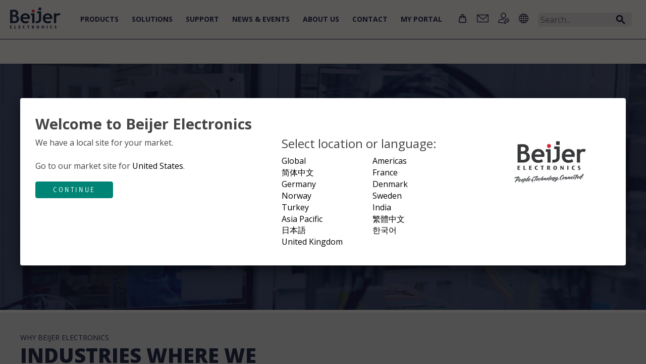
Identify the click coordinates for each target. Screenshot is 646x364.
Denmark (390, 184)
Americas (389, 160)
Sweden (387, 195)
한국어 (384, 230)
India (381, 207)
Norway (296, 195)
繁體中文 (388, 218)
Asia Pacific (302, 218)
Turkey (295, 207)
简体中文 (298, 172)
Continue (74, 190)
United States (157, 165)
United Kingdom (312, 241)
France (385, 172)
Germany (299, 184)
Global (294, 160)
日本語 (294, 230)
